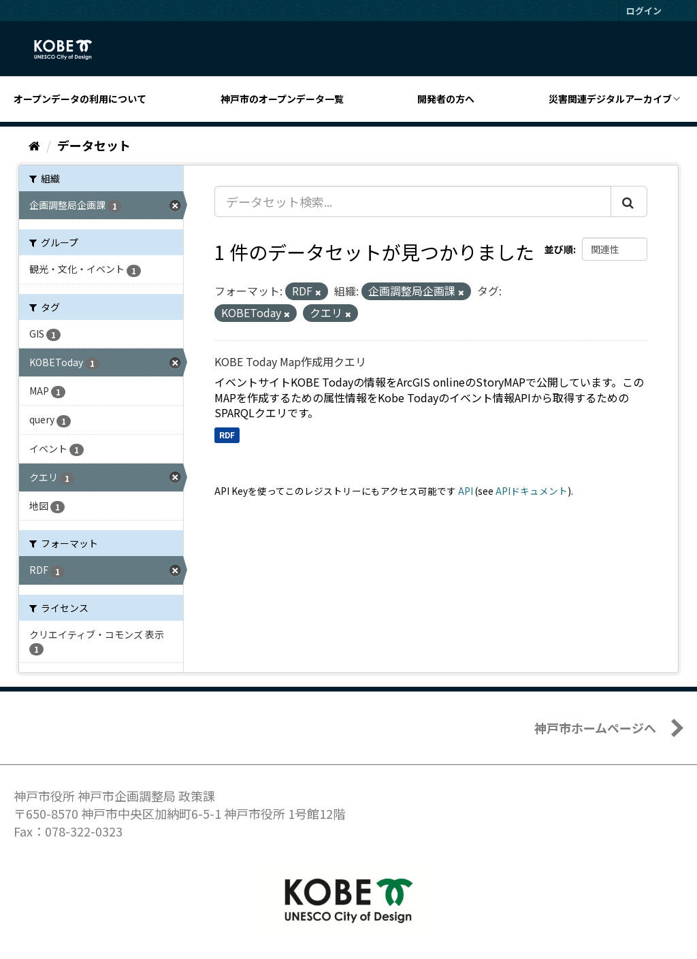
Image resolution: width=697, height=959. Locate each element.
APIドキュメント (532, 491)
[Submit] (629, 201)
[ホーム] (34, 145)
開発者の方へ (445, 98)
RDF (227, 434)
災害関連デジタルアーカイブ (610, 98)
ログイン (644, 10)
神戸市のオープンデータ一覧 (282, 98)
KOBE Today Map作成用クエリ (290, 361)
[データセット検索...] (412, 201)
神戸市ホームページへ (595, 727)
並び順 (559, 249)
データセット (94, 145)
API (465, 491)
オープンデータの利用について (80, 98)
